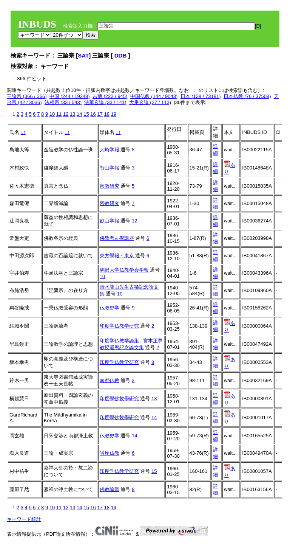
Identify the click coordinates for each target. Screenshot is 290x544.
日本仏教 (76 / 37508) (247, 96)
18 (106, 114)
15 (86, 114)
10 (52, 114)
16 (93, 114)
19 (113, 114)
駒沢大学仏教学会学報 (124, 270)
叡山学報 (109, 221)
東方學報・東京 (117, 255)
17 (99, 114)
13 (72, 114)
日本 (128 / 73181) (200, 96)
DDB (121, 55)
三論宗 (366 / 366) (27, 96)
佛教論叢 (109, 489)
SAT (83, 55)
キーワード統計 (24, 519)
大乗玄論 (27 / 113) (150, 102)
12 (65, 114)
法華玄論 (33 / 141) (105, 102)
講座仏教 (109, 453)
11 (59, 114)
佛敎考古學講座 (117, 238)
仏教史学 (109, 308)
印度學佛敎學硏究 (119, 398)
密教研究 (109, 186)
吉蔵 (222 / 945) (110, 96)
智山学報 (109, 168)
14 (79, 114)
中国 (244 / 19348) (69, 96)
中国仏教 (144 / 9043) (154, 96)
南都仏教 (109, 380)
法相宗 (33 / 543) (63, 102)
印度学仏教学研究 (119, 326)
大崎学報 (109, 149)
